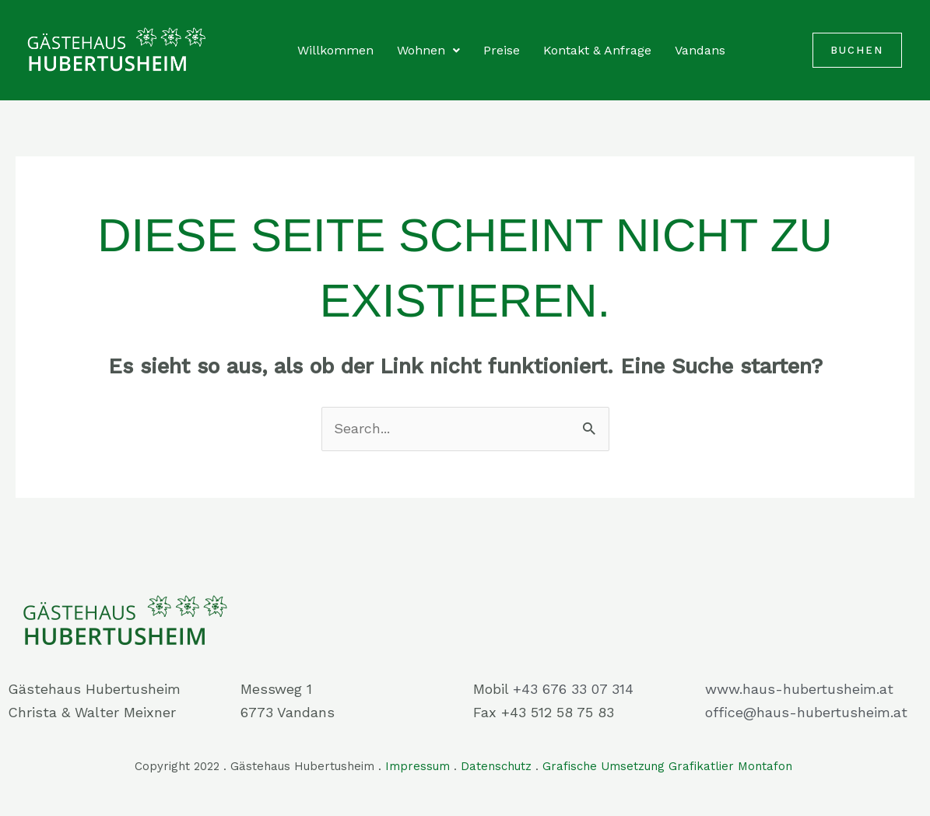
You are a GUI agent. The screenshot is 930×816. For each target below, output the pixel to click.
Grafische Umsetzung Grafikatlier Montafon (669, 766)
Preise (501, 50)
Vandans (700, 50)
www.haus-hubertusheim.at (799, 689)
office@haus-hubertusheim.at (806, 712)
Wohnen (428, 50)
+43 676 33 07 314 (573, 689)
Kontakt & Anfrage (597, 50)
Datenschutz (496, 766)
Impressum (417, 766)
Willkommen (335, 50)
